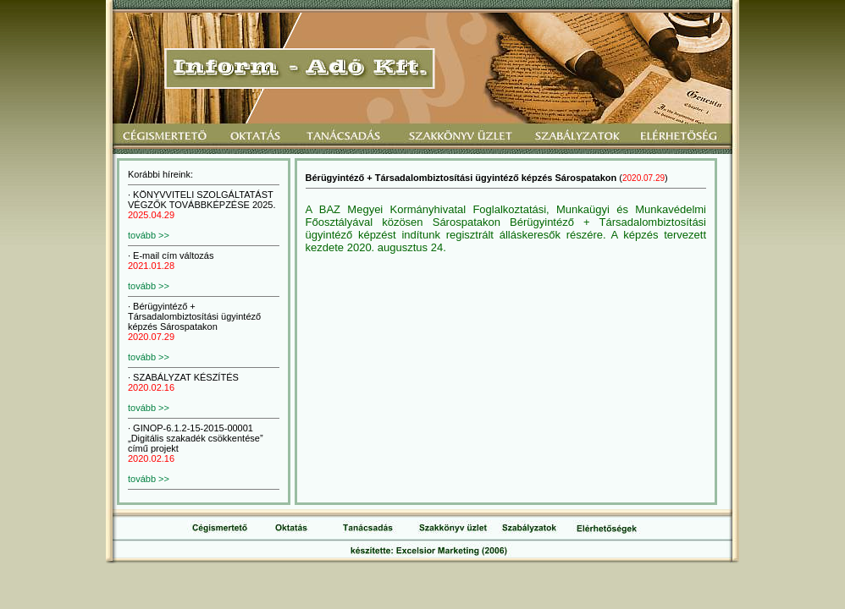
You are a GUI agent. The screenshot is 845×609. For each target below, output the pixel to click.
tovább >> (148, 235)
